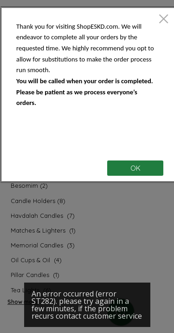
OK (135, 168)
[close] (163, 19)
